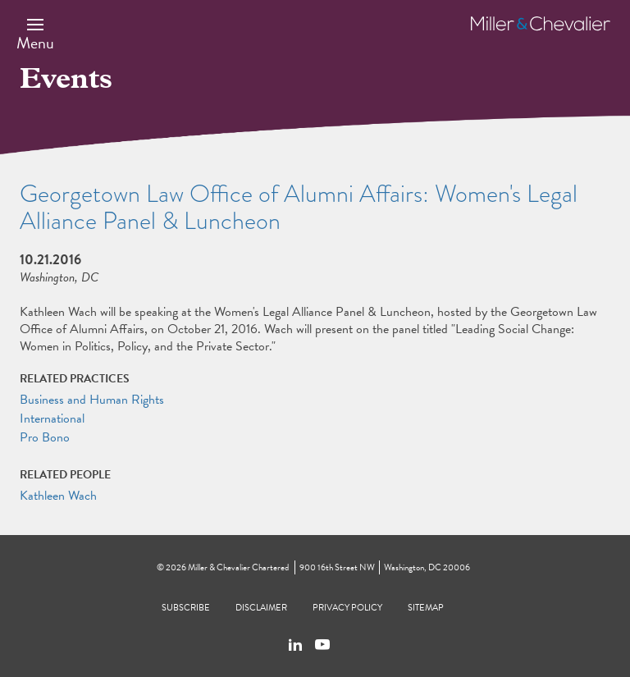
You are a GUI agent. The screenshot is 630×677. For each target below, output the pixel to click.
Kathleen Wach (58, 495)
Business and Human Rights (92, 399)
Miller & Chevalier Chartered (238, 567)
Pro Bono (45, 437)
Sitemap (426, 608)
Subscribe (186, 608)
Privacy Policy (347, 608)
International (52, 418)
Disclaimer (261, 608)
